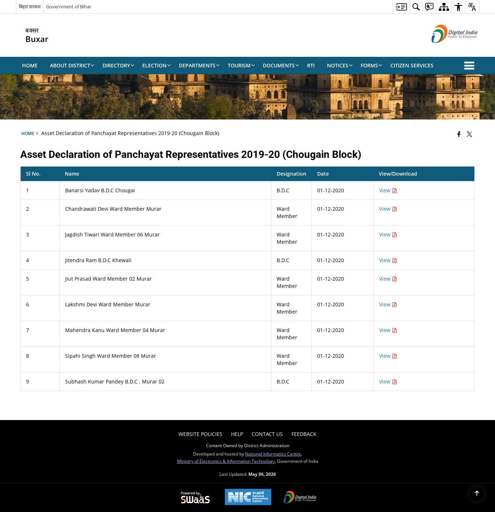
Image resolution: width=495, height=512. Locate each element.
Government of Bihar (68, 6)
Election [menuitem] (156, 65)
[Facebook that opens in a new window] (458, 134)
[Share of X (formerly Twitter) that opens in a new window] (469, 134)
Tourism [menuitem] (241, 65)
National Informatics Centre (273, 454)
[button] (470, 65)
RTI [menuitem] (311, 65)
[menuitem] (401, 6)
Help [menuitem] (237, 434)
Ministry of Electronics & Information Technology (226, 461)
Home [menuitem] (30, 65)
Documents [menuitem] (281, 65)
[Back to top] (477, 494)
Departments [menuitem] (199, 65)
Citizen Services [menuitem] (411, 65)
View (388, 190)
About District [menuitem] (72, 65)
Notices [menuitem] (340, 65)
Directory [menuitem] (118, 65)
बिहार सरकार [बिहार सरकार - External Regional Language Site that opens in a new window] (30, 6)
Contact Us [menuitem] (267, 434)
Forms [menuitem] (371, 65)
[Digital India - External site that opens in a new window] (445, 49)
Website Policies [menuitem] (200, 434)
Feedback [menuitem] (303, 434)
